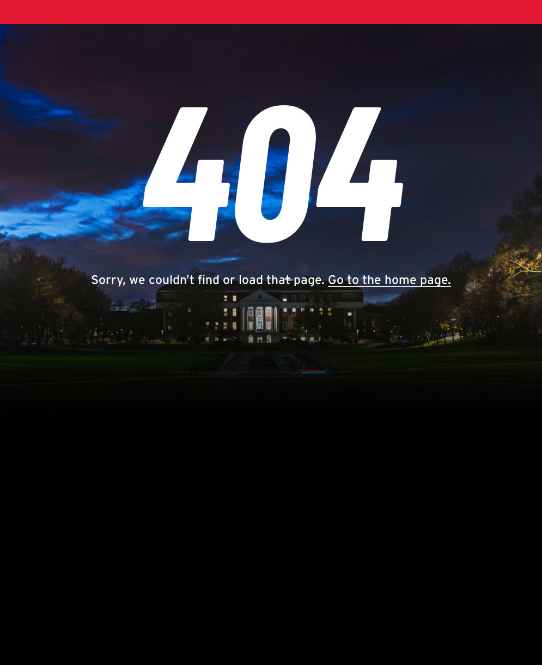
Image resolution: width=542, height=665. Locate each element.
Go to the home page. (389, 279)
